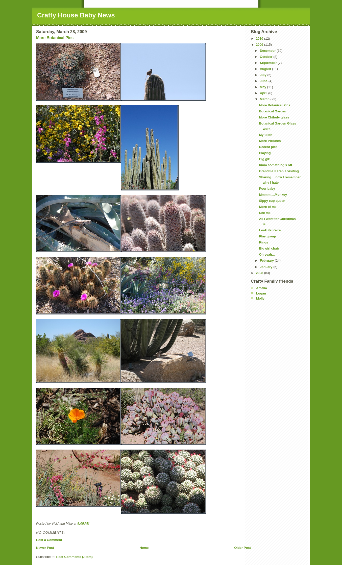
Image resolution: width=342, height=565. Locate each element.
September (269, 63)
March (265, 99)
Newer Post (45, 548)
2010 (260, 38)
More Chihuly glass (274, 117)
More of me (267, 207)
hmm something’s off (275, 165)
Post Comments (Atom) (74, 557)
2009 (260, 44)
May (263, 87)
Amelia (261, 288)
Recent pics (268, 147)
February (267, 260)
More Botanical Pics (55, 38)
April (264, 93)
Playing (265, 153)
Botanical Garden (272, 111)
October (266, 57)
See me (265, 213)
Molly (260, 298)
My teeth (265, 135)
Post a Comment (49, 540)
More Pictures (270, 141)
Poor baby (267, 188)
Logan (261, 293)
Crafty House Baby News (76, 15)
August (266, 69)
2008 (260, 273)
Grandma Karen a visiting (279, 171)
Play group (267, 236)
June (264, 81)
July (263, 75)
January (266, 267)
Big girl (264, 159)
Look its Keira (270, 230)
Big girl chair (269, 248)
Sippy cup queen (272, 201)
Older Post (242, 548)
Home (144, 548)
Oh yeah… (267, 254)
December (268, 51)
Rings (263, 242)
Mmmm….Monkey (273, 194)
